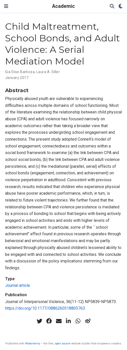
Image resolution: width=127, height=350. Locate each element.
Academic (63, 6)
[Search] (112, 6)
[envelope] (59, 321)
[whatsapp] (78, 321)
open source (62, 343)
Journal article (17, 285)
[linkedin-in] (68, 321)
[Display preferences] (120, 6)
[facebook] (49, 321)
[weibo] (88, 321)
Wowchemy (32, 343)
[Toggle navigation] (6, 6)
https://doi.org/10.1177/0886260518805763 (45, 308)
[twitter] (39, 321)
